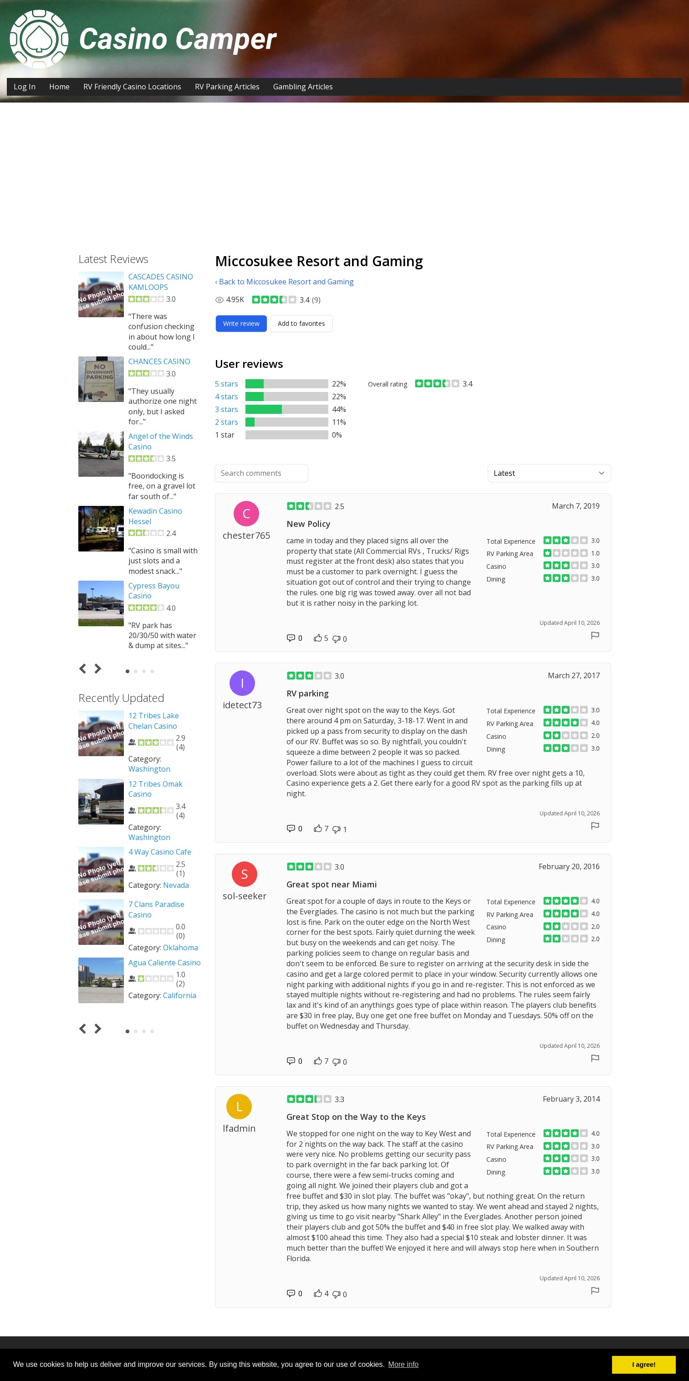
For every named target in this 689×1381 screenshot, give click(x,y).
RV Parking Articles (227, 87)
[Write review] (241, 323)
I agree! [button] (644, 1364)
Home (59, 87)
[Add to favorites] (301, 323)
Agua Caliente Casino (164, 963)
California (179, 995)
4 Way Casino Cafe (159, 852)
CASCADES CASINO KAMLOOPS (160, 282)
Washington (149, 769)
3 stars (226, 409)
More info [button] (403, 1364)
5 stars (226, 384)
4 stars (226, 397)
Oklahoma (180, 948)
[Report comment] (595, 635)
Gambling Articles (303, 87)
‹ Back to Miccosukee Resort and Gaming (284, 282)
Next (96, 669)
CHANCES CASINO (159, 361)
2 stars (226, 422)
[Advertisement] (344, 171)
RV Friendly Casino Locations (132, 87)
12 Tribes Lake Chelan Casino (153, 721)
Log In (25, 87)
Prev (84, 669)
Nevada (176, 885)
